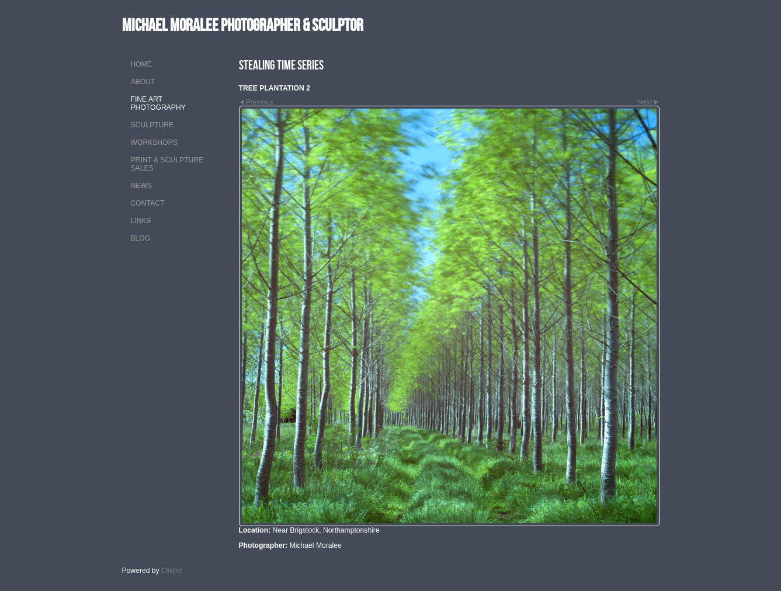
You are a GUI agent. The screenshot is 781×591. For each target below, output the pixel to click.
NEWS (141, 186)
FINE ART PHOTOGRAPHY (158, 103)
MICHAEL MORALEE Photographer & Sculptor (242, 25)
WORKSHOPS (154, 142)
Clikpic (171, 570)
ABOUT (143, 82)
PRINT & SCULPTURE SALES (167, 164)
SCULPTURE (152, 125)
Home (141, 64)
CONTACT (148, 203)
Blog (141, 238)
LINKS (141, 221)
